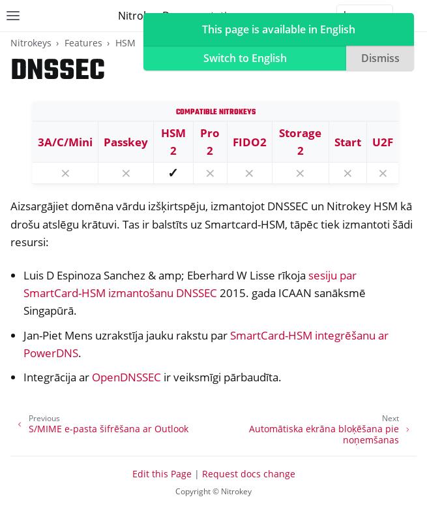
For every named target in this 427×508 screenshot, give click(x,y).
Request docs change (248, 474)
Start (347, 142)
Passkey (126, 142)
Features (83, 43)
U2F (382, 142)
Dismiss (380, 58)
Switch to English (245, 58)
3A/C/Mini (65, 142)
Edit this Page (162, 474)
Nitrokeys (31, 43)
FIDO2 (250, 142)
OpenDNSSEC (126, 377)
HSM (125, 43)
